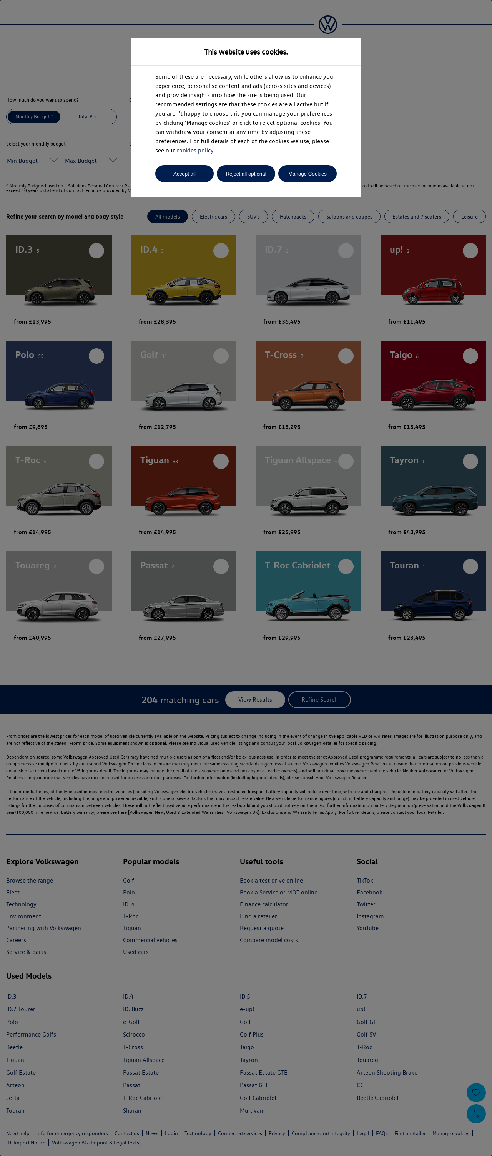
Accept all (184, 174)
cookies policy (194, 150)
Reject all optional (246, 174)
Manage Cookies (307, 174)
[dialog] (246, 578)
